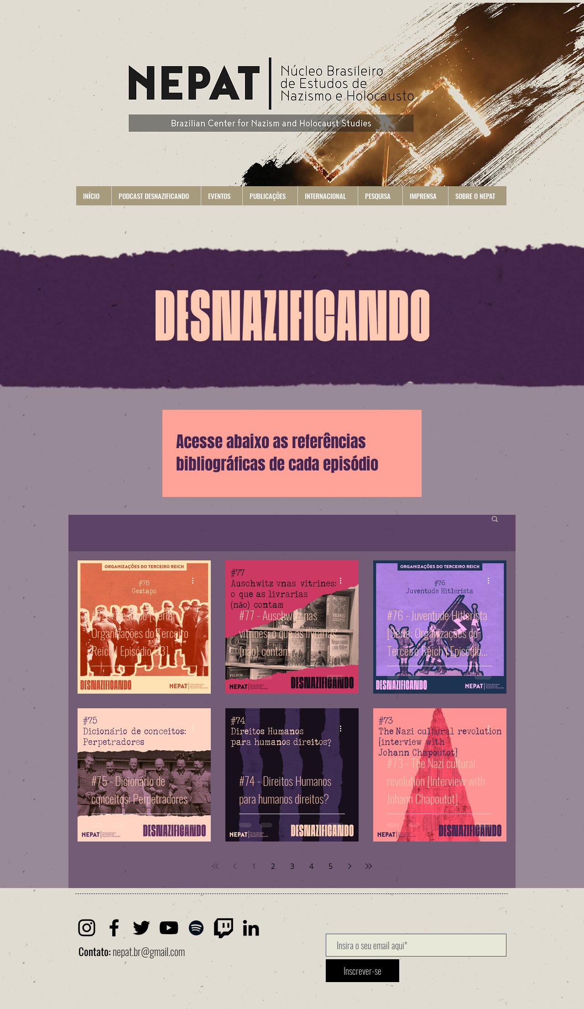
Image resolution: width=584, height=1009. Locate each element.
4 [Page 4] (311, 866)
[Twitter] (141, 927)
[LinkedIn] (251, 927)
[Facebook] (114, 927)
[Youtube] (168, 927)
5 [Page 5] (330, 866)
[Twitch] (223, 927)
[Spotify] (196, 927)
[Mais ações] (195, 580)
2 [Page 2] (273, 866)
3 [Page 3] (292, 866)
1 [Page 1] (254, 866)
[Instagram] (86, 927)
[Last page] (368, 866)
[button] (156, 195)
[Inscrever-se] (362, 970)
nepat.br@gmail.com (149, 951)
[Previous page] (234, 866)
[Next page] (349, 866)
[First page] (215, 866)
